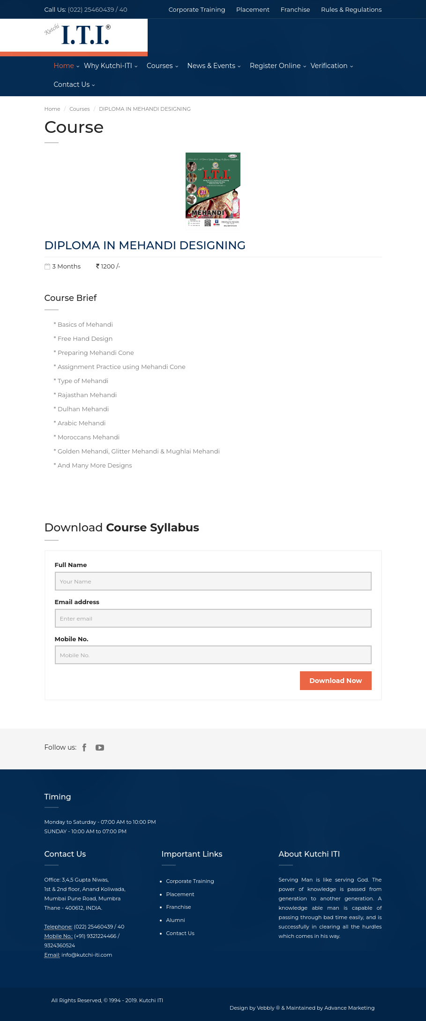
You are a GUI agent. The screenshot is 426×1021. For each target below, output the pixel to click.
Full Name (71, 564)
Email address (77, 602)
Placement (252, 9)
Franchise (295, 9)
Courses (160, 65)
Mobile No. (72, 639)
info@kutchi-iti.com (86, 955)
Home (64, 65)
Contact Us (72, 84)
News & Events (211, 65)
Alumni (175, 920)
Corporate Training (197, 9)
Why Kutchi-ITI (108, 65)
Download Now (335, 680)
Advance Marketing (349, 1008)
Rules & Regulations (351, 9)
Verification (329, 65)
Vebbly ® (268, 1008)
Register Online (275, 65)
